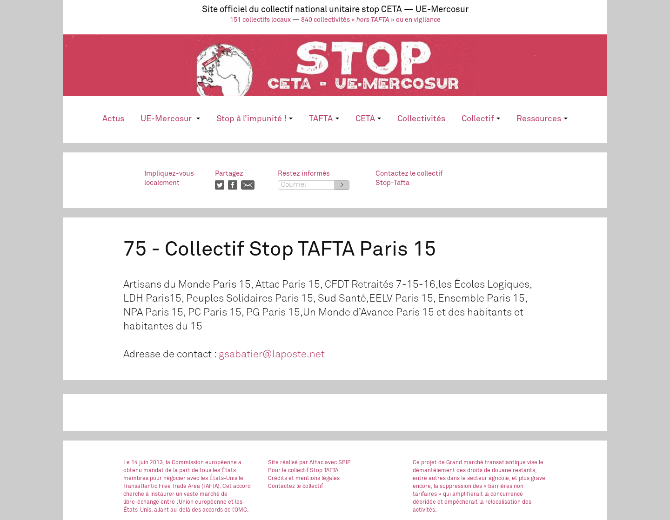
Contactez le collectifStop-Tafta (408, 178)
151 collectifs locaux (260, 20)
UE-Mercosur (170, 119)
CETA (368, 119)
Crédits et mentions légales (304, 478)
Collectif (481, 119)
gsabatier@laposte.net (272, 354)
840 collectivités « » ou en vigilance (371, 20)
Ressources (541, 119)
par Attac (311, 463)
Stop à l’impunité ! (254, 119)
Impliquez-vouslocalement (169, 178)
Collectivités (421, 119)
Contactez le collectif (295, 486)
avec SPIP (338, 463)
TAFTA (324, 119)
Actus (113, 119)
